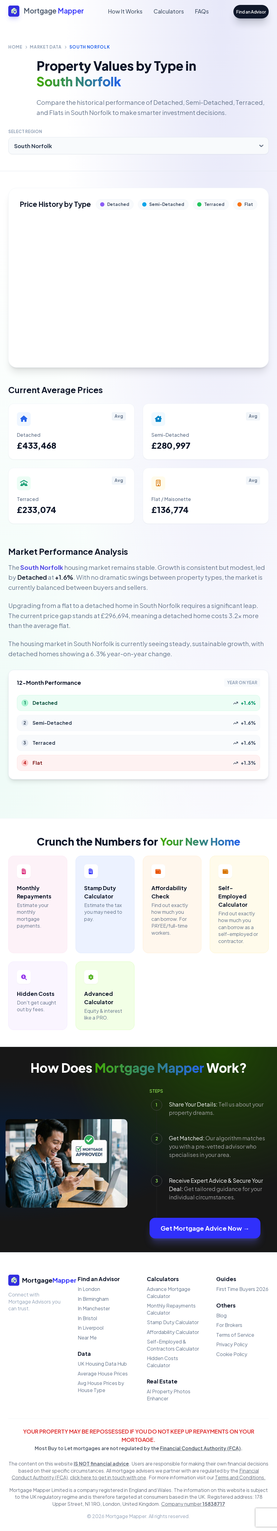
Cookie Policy (231, 1354)
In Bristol (87, 1318)
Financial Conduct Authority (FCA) (200, 1448)
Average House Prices (103, 1373)
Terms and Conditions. (240, 1477)
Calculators (169, 11)
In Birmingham (93, 1299)
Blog (221, 1315)
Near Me (87, 1337)
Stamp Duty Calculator (173, 1322)
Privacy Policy (232, 1344)
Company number (193, 1504)
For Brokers (229, 1325)
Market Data (45, 46)
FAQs (202, 11)
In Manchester (94, 1308)
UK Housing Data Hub (102, 1364)
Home (15, 46)
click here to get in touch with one (108, 1477)
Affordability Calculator (173, 1332)
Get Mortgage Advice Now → (205, 1228)
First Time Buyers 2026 (242, 1289)
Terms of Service (235, 1335)
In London (89, 1289)
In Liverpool (90, 1328)
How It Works (125, 11)
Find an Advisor (251, 11)
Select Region (25, 131)
